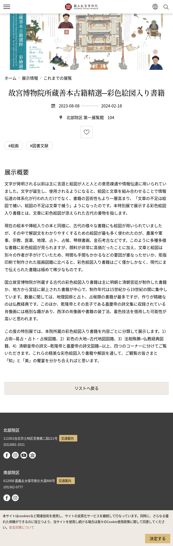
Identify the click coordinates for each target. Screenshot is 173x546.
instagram (15, 455)
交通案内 (67, 438)
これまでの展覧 (57, 78)
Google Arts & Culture (32, 455)
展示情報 (30, 78)
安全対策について (21, 527)
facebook (6, 455)
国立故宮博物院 (81, 7)
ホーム (10, 78)
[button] (155, 7)
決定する (158, 538)
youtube (23, 455)
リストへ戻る (86, 388)
